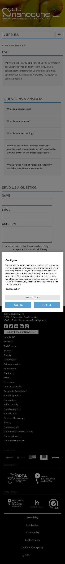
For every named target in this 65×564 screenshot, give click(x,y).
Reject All (46, 305)
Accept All (18, 305)
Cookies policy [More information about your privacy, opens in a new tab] (12, 289)
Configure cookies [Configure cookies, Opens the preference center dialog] (32, 297)
